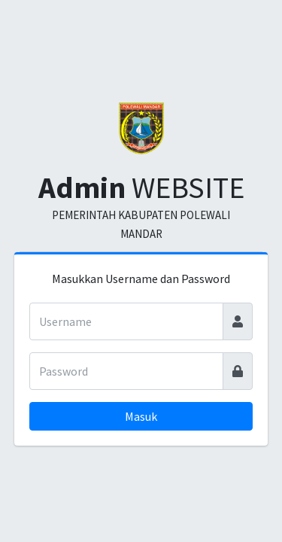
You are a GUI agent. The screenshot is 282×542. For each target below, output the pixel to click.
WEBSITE (141, 187)
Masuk (141, 416)
